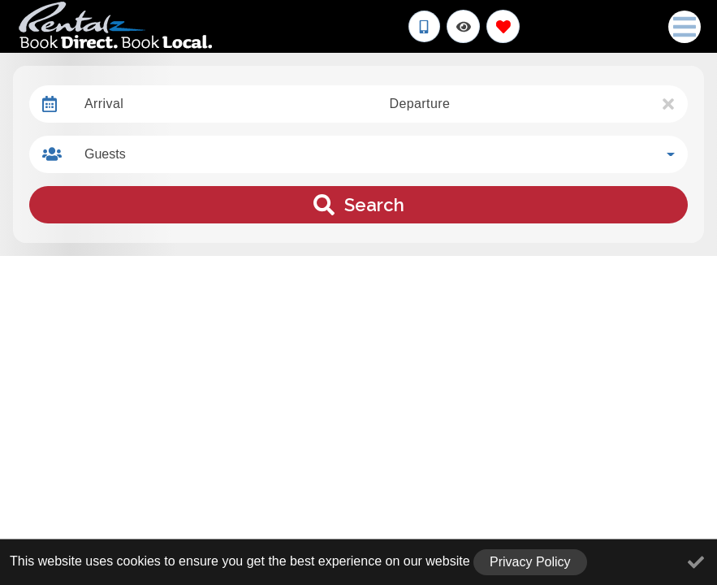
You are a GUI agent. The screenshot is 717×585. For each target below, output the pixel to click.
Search (358, 204)
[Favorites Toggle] (503, 26)
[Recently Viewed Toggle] (463, 26)
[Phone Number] (424, 27)
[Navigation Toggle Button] (684, 27)
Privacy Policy (530, 562)
